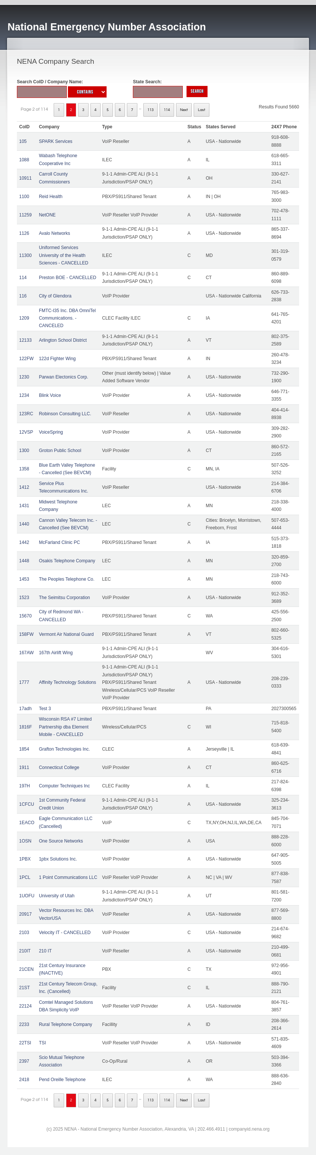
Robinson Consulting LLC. (65, 413)
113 (150, 110)
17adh (25, 708)
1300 (24, 450)
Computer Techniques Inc (64, 786)
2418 (24, 1079)
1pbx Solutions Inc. (58, 859)
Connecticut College (59, 767)
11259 (25, 215)
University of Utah (57, 895)
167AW (26, 652)
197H (24, 786)
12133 (25, 340)
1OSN (25, 841)
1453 (24, 579)
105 (23, 141)
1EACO (27, 822)
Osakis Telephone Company (67, 560)
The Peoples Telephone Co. (67, 579)
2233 (24, 1024)
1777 (24, 682)
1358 (24, 469)
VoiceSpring (51, 432)
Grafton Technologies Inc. (64, 749)
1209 (24, 318)
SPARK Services (55, 141)
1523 (24, 597)
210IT (25, 951)
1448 (24, 560)
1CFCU (26, 804)
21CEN (26, 969)
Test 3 (45, 708)
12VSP (26, 432)
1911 (24, 767)
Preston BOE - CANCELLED (67, 277)
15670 (25, 616)
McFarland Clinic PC (59, 542)
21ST (24, 987)
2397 (24, 1061)
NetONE (47, 215)
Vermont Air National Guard (66, 634)
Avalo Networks (54, 233)
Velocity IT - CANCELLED (65, 932)
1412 (24, 487)
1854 (24, 749)
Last (201, 110)
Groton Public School (60, 450)
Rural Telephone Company (65, 1024)
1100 (24, 196)
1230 (24, 377)
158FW (26, 634)
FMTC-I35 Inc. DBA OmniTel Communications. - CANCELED (67, 318)
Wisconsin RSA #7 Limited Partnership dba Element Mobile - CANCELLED (65, 726)
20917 (25, 914)
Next (184, 110)
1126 (24, 233)
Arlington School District (63, 340)
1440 (24, 524)
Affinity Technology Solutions (67, 682)
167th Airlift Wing (56, 652)
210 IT (45, 951)
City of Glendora (55, 296)
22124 (25, 1006)
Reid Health (51, 196)
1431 (24, 505)
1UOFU (27, 895)
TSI (42, 1042)
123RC (26, 413)
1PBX (25, 859)
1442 (24, 542)
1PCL (24, 877)
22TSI (25, 1042)
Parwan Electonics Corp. (63, 377)
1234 (24, 395)
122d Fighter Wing (57, 358)
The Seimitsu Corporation (64, 597)
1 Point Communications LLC (68, 877)
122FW (26, 358)
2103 (24, 932)
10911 (25, 178)
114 (167, 110)
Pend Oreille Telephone (62, 1079)
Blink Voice (50, 395)
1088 (24, 159)
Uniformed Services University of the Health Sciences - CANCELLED (63, 255)
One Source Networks (61, 841)
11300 (25, 255)
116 (23, 296)
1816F (25, 727)
